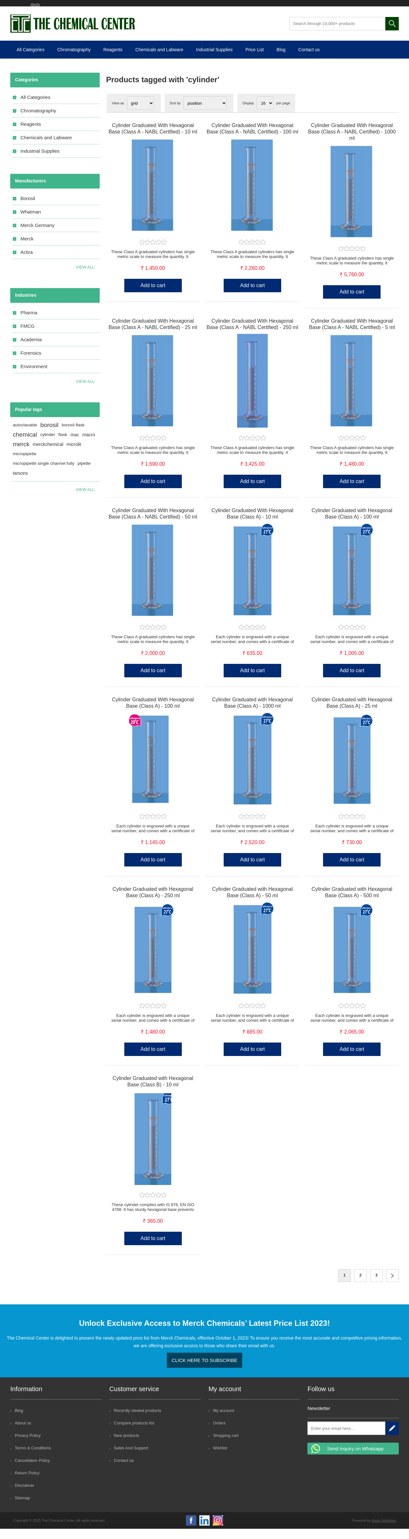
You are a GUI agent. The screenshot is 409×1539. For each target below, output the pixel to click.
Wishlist (85, 8)
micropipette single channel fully (43, 473)
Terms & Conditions (33, 1458)
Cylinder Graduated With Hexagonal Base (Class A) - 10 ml (252, 524)
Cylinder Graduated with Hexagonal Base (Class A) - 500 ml (352, 902)
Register (31, 8)
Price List (254, 59)
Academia (31, 349)
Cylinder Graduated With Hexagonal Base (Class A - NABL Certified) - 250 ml (252, 334)
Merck (27, 249)
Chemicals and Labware (159, 59)
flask (62, 444)
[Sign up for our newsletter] (346, 1438)
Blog (281, 59)
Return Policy (27, 1483)
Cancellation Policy (32, 1470)
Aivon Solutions (384, 1531)
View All (85, 391)
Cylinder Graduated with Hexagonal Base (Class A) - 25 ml (352, 713)
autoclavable (25, 435)
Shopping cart (121, 8)
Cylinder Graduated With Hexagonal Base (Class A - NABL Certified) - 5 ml (352, 334)
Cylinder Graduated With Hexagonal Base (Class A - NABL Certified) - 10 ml (153, 139)
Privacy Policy (28, 1445)
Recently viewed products (137, 1420)
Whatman (30, 222)
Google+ (218, 1531)
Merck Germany (37, 235)
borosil (49, 435)
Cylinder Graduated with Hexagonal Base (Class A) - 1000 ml (252, 713)
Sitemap (22, 1508)
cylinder (47, 444)
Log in (57, 8)
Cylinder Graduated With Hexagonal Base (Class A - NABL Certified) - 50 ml (153, 524)
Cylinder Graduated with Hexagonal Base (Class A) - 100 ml (352, 524)
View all (85, 277)
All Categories (30, 59)
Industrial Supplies (214, 59)
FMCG (27, 336)
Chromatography (73, 59)
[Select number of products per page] (265, 113)
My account (223, 1420)
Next (392, 1285)
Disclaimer (24, 1495)
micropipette (24, 464)
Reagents (112, 59)
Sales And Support (131, 1458)
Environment (33, 376)
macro (88, 444)
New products (126, 1445)
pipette (84, 473)
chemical (25, 444)
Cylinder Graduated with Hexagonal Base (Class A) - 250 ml (152, 902)
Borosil (27, 208)
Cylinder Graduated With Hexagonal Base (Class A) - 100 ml (153, 713)
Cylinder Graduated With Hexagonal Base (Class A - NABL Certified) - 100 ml (252, 139)
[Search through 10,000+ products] (337, 34)
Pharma (28, 323)
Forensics (30, 363)
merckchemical (48, 454)
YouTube (204, 1531)
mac (75, 444)
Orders (219, 1433)
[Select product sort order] (205, 113)
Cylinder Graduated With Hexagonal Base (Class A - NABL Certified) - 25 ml (153, 334)
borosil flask (73, 435)
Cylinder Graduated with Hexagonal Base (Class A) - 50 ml (252, 902)
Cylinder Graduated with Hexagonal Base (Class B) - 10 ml (152, 1092)
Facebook (191, 1531)
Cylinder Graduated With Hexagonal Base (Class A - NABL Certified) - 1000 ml (352, 142)
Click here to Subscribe (204, 1370)
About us (23, 1433)
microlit (73, 454)
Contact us (309, 59)
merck (21, 454)
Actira (26, 262)
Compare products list (134, 1433)
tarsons (20, 483)
